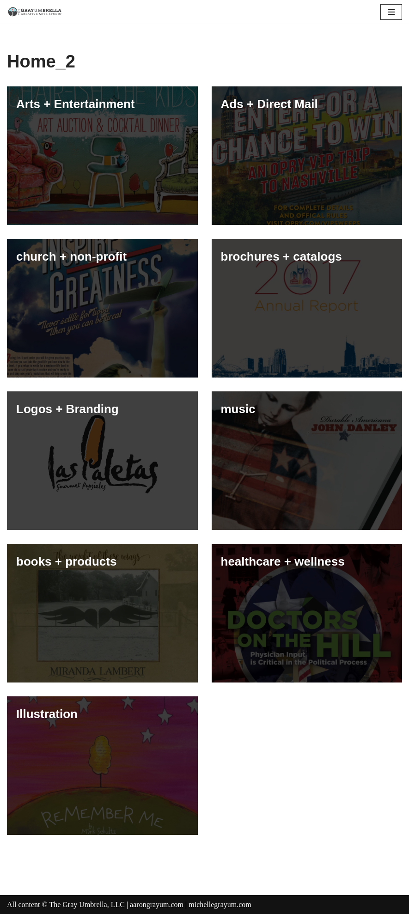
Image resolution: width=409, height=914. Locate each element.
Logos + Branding (67, 409)
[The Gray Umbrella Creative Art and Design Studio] (34, 11)
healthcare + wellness (283, 561)
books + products (66, 561)
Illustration (47, 714)
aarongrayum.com (156, 904)
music (238, 409)
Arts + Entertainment (75, 104)
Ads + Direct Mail (269, 104)
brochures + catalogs (281, 256)
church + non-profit (71, 256)
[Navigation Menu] (391, 12)
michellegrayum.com (220, 904)
